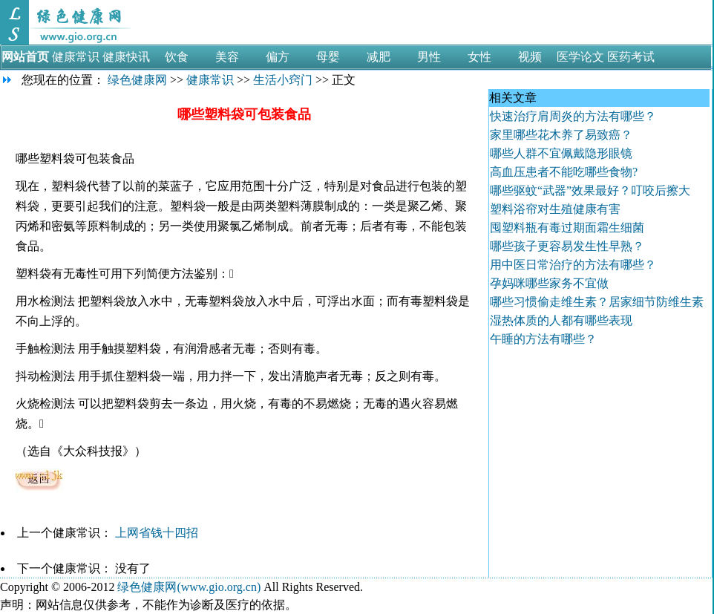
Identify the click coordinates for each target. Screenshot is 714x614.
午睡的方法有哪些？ (543, 339)
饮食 (177, 56)
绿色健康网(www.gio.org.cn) (189, 587)
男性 (429, 56)
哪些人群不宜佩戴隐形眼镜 (561, 153)
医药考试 (631, 56)
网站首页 (25, 56)
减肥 (378, 56)
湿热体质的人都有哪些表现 (561, 320)
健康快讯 (126, 56)
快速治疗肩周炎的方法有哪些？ (573, 116)
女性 (479, 56)
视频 (530, 56)
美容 (227, 56)
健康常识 (75, 56)
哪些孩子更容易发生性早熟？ (567, 246)
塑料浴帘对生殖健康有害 (555, 209)
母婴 (328, 56)
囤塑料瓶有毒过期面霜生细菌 (567, 227)
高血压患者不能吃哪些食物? (564, 172)
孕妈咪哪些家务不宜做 (549, 283)
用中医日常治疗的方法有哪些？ (573, 264)
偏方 (277, 56)
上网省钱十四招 (158, 532)
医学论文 (580, 56)
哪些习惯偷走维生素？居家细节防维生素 (597, 301)
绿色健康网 (137, 80)
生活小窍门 (282, 80)
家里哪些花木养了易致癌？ (561, 134)
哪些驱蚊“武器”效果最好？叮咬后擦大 (590, 190)
